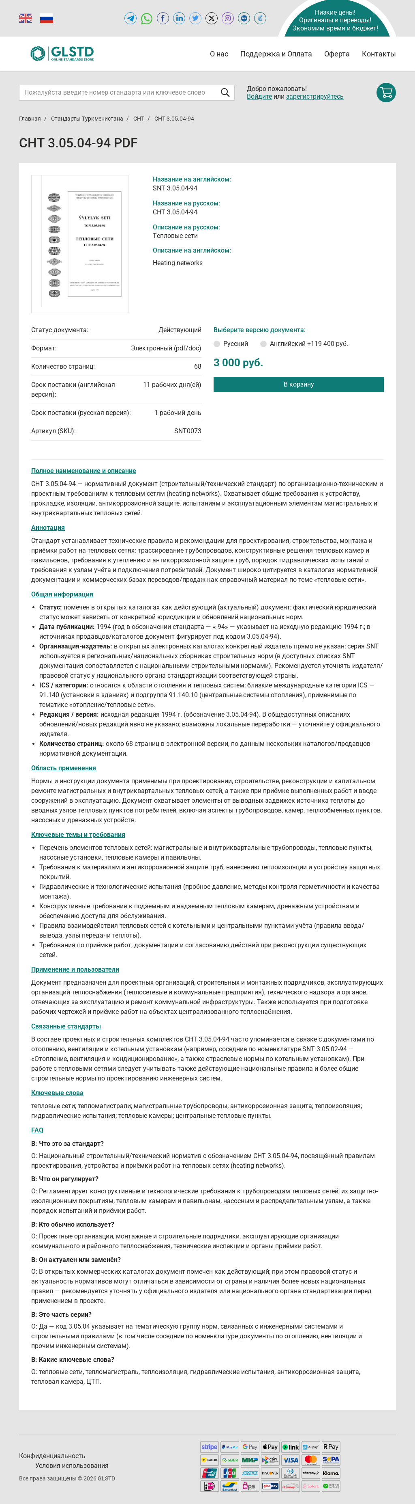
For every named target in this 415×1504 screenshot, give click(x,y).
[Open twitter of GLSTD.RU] (195, 18)
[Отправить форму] (225, 92)
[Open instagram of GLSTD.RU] (228, 18)
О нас (219, 54)
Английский (309, 344)
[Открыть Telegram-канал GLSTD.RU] (130, 18)
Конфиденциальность (52, 1456)
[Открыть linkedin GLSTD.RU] (179, 18)
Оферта (337, 54)
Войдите (259, 96)
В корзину (299, 384)
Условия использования (72, 1465)
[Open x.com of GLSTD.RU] (211, 18)
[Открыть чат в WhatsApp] (147, 18)
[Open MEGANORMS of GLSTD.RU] (244, 18)
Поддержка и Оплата (276, 54)
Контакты (379, 54)
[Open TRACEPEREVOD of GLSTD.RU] (260, 18)
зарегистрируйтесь (315, 96)
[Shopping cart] (386, 92)
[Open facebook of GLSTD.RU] (163, 18)
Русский (235, 344)
